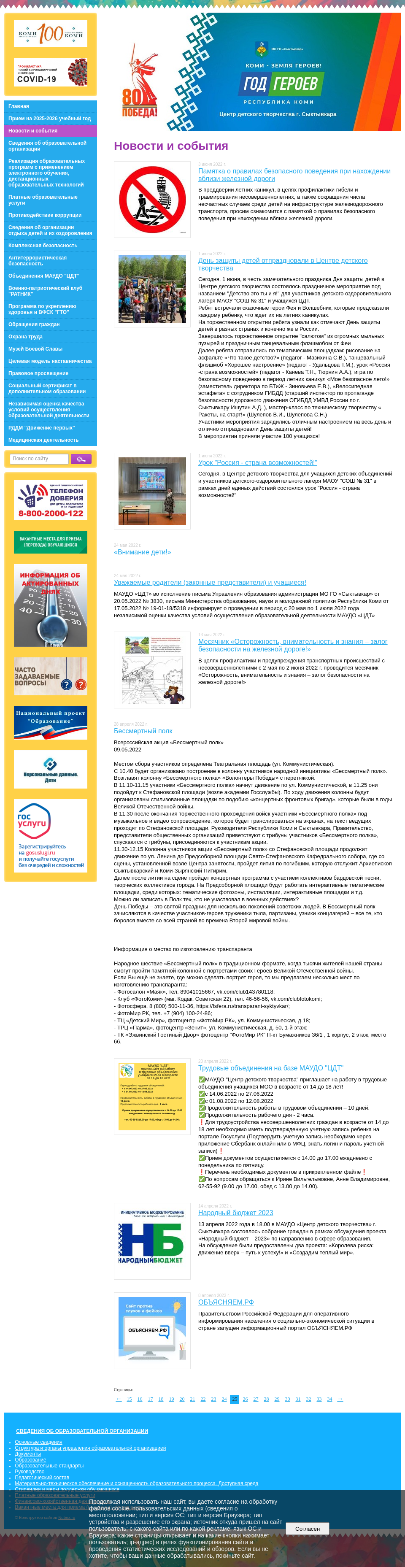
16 (140, 1399)
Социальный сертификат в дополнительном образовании (47, 388)
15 (129, 1399)
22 (203, 1399)
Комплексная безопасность (43, 246)
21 (192, 1399)
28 (266, 1399)
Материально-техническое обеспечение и (64, 1483)
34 (329, 1399)
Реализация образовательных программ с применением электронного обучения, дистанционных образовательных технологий (46, 173)
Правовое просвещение (38, 373)
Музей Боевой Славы (35, 349)
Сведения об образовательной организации (47, 146)
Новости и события (32, 131)
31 (298, 1399)
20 (182, 1399)
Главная (18, 106)
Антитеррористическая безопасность (37, 261)
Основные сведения (38, 1442)
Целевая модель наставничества (50, 361)
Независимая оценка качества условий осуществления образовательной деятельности (48, 410)
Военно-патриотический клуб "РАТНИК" (45, 291)
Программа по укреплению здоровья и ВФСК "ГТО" (42, 309)
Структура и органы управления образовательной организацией (90, 1448)
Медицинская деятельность (43, 440)
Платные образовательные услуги (43, 200)
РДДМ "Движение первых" (41, 428)
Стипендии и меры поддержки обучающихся (67, 1489)
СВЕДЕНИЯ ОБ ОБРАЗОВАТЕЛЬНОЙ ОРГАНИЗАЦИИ (82, 1431)
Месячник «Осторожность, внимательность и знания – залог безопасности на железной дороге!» (293, 645)
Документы (28, 1454)
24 (224, 1399)
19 (171, 1399)
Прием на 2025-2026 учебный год (49, 119)
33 (319, 1399)
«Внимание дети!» (142, 552)
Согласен (307, 1529)
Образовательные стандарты (49, 1466)
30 (287, 1399)
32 (308, 1399)
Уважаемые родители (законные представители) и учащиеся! (210, 582)
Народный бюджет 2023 (235, 1212)
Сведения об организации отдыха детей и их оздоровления (50, 230)
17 (150, 1399)
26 (245, 1399)
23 (213, 1399)
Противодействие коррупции (44, 215)
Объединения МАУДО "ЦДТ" (43, 276)
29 (277, 1399)
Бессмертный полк (143, 731)
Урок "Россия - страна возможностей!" (257, 462)
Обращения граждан (34, 324)
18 (161, 1399)
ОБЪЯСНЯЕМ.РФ (226, 1302)
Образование (30, 1460)
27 (256, 1399)
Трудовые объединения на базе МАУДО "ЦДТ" (270, 1068)
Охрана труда (25, 337)
